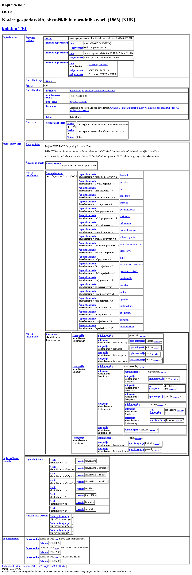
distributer (50, 91)
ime (72, 43)
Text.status (78, 443)
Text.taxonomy (53, 340)
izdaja (48, 81)
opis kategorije (105, 335)
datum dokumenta (128, 230)
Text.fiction (103, 376)
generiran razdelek (129, 271)
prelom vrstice (127, 326)
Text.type (77, 371)
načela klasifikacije (32, 335)
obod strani (125, 312)
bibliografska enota (55, 123)
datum (48, 117)
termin (142, 336)
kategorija (78, 335)
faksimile (124, 175)
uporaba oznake (88, 174)
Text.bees (129, 414)
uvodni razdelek (127, 209)
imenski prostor (55, 173)
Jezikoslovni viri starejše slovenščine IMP (22, 566)
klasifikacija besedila (37, 515)
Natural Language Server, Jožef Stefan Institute (92, 90)
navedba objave (35, 90)
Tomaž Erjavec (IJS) (98, 64)
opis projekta (33, 144)
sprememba (33, 539)
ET (86, 66)
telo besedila (126, 278)
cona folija (125, 196)
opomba (124, 299)
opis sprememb (11, 538)
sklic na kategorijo (60, 516)
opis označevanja (12, 143)
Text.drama (130, 390)
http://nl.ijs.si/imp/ (78, 101)
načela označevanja (32, 174)
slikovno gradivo (128, 237)
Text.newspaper (120, 361)
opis (122, 189)
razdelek (124, 285)
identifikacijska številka (131, 264)
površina (124, 182)
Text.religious (104, 433)
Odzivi (62, 566)
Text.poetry (130, 399)
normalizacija (54, 163)
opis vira (31, 122)
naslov (48, 38)
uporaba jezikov (35, 459)
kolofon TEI (14, 28)
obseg (29, 86)
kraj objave (51, 102)
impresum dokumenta (130, 244)
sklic (122, 258)
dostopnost (50, 106)
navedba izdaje (34, 80)
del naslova (125, 223)
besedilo (124, 202)
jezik (53, 460)
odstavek (124, 319)
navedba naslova (30, 39)
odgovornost (76, 47)
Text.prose (130, 381)
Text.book (117, 349)
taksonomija (53, 334)
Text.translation (120, 451)
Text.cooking (131, 423)
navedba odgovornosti (56, 43)
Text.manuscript (120, 342)
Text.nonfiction (105, 409)
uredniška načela (35, 163)
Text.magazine (120, 355)
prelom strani (126, 306)
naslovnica (125, 216)
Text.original (119, 445)
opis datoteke (10, 37)
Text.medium (79, 341)
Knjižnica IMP (50, 566)
